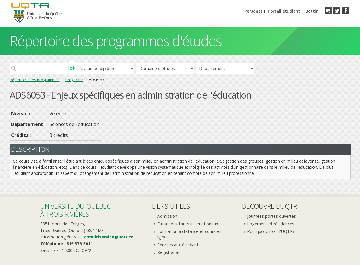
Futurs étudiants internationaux (187, 223)
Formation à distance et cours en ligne (189, 234)
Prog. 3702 (74, 79)
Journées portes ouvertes (271, 216)
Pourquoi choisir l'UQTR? (271, 231)
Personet (254, 11)
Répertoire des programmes (35, 79)
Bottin (312, 11)
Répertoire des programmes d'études (116, 40)
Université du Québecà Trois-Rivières (75, 210)
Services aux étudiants (179, 244)
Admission (167, 216)
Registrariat (168, 252)
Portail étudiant (284, 11)
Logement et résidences (270, 223)
